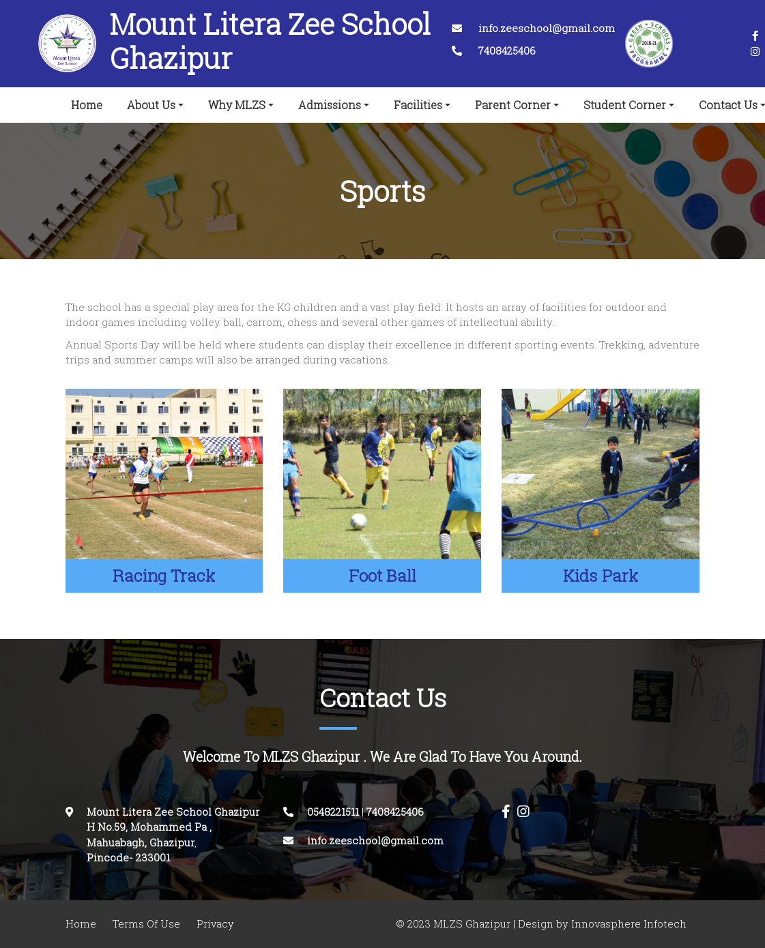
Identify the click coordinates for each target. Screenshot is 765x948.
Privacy (215, 924)
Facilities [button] (418, 105)
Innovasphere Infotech (627, 924)
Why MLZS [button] (236, 105)
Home (89, 102)
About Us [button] (151, 105)
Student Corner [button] (624, 105)
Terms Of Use (146, 924)
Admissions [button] (329, 105)
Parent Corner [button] (513, 105)
